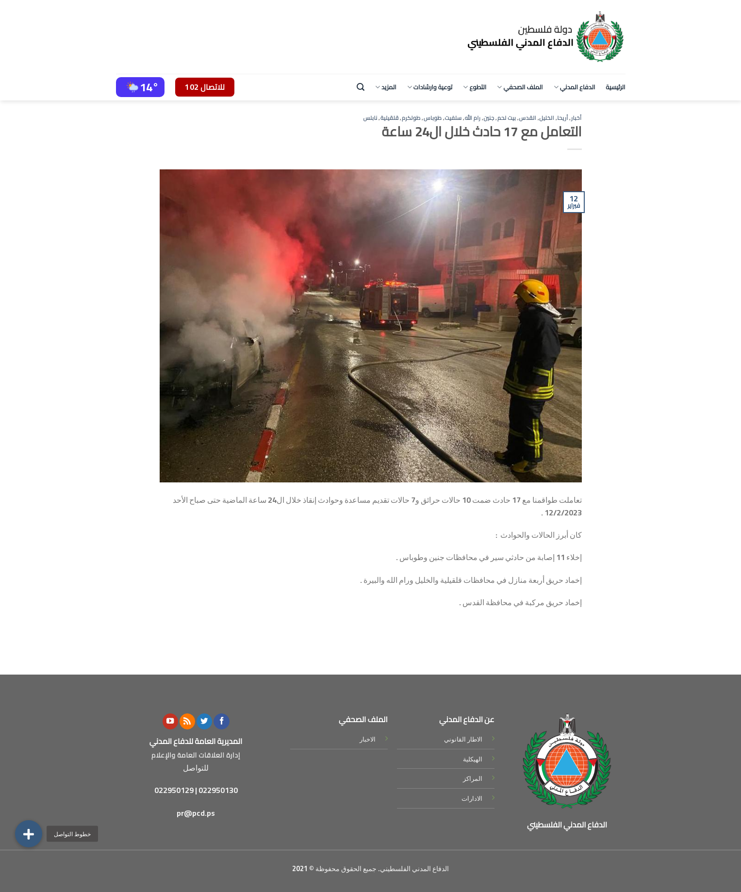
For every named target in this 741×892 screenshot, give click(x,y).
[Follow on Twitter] (204, 721)
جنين (488, 118)
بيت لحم (506, 118)
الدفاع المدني (574, 87)
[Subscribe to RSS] (187, 721)
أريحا (562, 118)
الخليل (546, 118)
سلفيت (453, 118)
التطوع (474, 87)
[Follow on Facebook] (221, 721)
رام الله (473, 118)
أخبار (576, 118)
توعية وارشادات (430, 87)
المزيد (385, 87)
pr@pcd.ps (196, 813)
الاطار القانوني (463, 739)
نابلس (370, 118)
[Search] (360, 87)
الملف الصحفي (520, 87)
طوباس (433, 118)
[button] (28, 833)
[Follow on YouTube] (170, 721)
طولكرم (411, 118)
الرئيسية (615, 87)
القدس (528, 118)
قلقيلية (389, 118)
